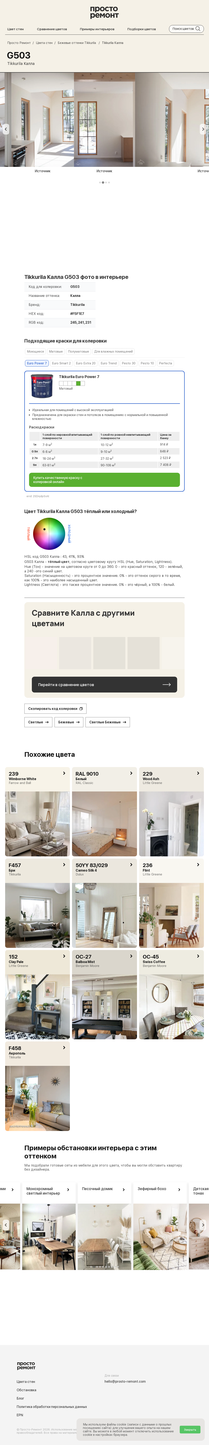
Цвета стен (26, 1382)
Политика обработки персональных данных (52, 1407)
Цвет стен (15, 29)
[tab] (100, 182)
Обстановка (26, 1390)
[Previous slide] (6, 129)
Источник (42, 171)
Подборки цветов (141, 29)
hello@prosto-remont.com (125, 1381)
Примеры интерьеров (97, 29)
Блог (20, 1398)
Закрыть (190, 1429)
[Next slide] (203, 129)
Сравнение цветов (52, 29)
